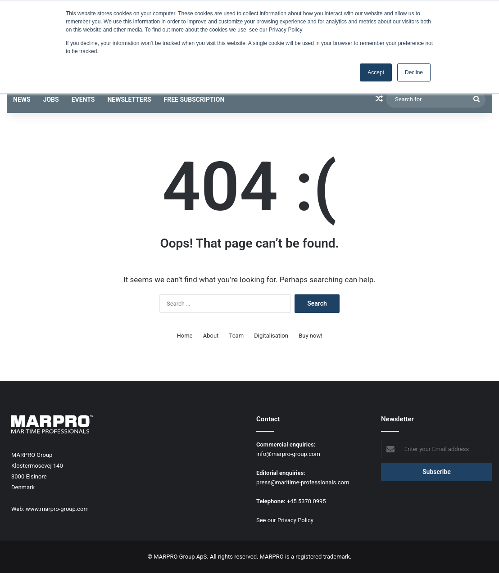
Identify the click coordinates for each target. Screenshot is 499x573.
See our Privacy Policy (284, 520)
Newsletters (129, 99)
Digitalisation (271, 335)
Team (236, 335)
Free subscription (194, 99)
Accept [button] (375, 72)
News (22, 99)
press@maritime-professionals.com (302, 482)
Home (185, 335)
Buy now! (310, 335)
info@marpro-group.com (288, 454)
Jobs (51, 99)
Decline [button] (414, 72)
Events (83, 99)
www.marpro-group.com (57, 508)
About (211, 335)
